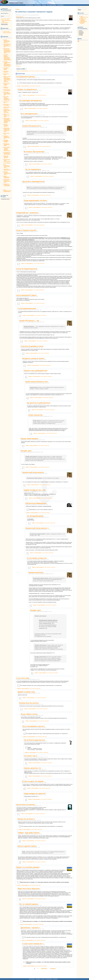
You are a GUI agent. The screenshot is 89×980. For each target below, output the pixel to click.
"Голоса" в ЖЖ (83, 18)
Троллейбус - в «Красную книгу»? (7, 169)
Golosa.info (13, 1)
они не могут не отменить (25, 804)
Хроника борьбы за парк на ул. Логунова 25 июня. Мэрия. (7, 181)
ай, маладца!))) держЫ (35, 516)
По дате (44, 5)
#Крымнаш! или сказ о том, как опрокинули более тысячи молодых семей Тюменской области (7, 50)
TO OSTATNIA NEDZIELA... (6, 72)
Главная (17, 9)
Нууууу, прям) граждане (29, 438)
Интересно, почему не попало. (33, 358)
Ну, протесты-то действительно (38, 403)
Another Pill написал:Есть (31, 126)
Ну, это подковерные (33, 169)
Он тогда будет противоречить (30, 100)
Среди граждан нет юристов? (35, 793)
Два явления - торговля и (30, 928)
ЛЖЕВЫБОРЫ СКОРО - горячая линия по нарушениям (7, 111)
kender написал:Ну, (36, 415)
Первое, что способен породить (28, 867)
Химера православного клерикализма (6, 177)
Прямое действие (19, 16)
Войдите (24, 95)
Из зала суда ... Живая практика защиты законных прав (7, 93)
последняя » (53, 968)
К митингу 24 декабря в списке (32, 346)
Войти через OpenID (5, 19)
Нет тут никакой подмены (28, 904)
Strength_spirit (26, 451)
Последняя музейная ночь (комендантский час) (7, 137)
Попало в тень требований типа (35, 370)
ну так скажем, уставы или (37, 558)
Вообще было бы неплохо (29, 703)
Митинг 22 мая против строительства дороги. (6, 115)
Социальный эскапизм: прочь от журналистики (7, 185)
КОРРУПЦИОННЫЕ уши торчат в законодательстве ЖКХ (7, 45)
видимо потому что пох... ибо (35, 490)
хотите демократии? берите (26, 295)
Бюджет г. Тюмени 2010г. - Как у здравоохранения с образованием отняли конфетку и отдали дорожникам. (7, 79)
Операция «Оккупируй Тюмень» (6, 125)
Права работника (83, 21)
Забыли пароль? (5, 22)
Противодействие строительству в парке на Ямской (7, 153)
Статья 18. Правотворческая (26, 269)
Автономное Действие (82, 23)
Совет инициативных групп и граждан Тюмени (7, 166)
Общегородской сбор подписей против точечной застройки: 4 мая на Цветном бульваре (7, 120)
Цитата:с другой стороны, (27, 846)
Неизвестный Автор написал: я (37, 528)
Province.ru (18, 66)
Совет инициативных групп (84, 17)
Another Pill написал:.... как (29, 320)
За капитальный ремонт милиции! (7, 90)
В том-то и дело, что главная (33, 781)
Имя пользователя (4, 13)
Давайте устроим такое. (26, 692)
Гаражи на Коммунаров (6, 87)
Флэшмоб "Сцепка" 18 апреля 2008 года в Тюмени (7, 173)
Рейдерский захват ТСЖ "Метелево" (6, 157)
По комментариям (51, 5)
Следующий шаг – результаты (27, 212)
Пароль (2, 16)
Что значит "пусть (30, 756)
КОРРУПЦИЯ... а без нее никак (7, 105)
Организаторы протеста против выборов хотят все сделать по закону (7, 130)
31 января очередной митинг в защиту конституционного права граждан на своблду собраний (7, 63)
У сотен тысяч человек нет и (32, 944)
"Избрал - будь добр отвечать (29, 833)
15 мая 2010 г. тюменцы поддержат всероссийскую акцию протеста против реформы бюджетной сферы (7, 57)
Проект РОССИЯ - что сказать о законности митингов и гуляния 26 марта (7, 149)
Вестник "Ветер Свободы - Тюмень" (6, 84)
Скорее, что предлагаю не (27, 89)
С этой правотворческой (27, 308)
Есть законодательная (29, 113)
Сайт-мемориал (29, 5)
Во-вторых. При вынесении (34, 151)
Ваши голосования (7, 32)
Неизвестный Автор (36, 572)
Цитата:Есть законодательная (33, 181)
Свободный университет (82, 20)
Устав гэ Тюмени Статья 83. (26, 230)
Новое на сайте (6, 31)
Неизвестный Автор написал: (33, 472)
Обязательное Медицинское (35, 503)
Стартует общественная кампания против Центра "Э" (7, 41)
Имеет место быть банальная (29, 888)
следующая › (44, 968)
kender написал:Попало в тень (36, 382)
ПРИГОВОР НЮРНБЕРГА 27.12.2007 (6, 141)
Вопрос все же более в (26, 819)
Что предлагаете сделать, (25, 76)
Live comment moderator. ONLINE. (6, 68)
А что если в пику (22, 678)
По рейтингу (60, 5)
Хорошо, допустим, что (32, 768)
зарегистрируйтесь (31, 95)
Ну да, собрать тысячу (29, 714)
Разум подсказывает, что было (35, 200)
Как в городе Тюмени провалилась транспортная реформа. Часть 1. (7, 98)
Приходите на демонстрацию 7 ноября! (7, 144)
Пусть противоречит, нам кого (33, 726)
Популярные (38, 5)
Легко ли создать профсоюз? (7, 107)
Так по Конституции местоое (34, 740)
